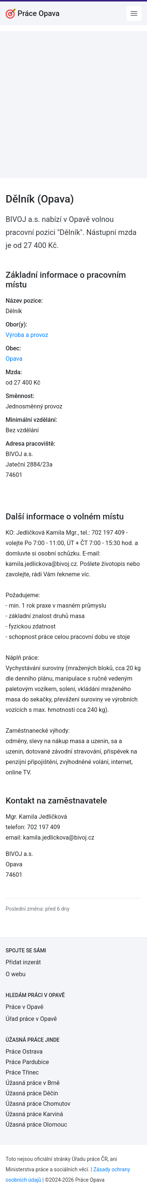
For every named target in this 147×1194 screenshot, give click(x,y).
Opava (14, 358)
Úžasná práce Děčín (32, 1093)
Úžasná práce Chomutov (38, 1103)
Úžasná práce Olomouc (36, 1124)
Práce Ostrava (24, 1051)
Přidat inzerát (23, 962)
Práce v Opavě (24, 1006)
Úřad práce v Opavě (31, 1018)
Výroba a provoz (27, 334)
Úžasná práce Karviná (34, 1114)
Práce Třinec (22, 1072)
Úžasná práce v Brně (33, 1082)
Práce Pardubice (27, 1062)
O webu (15, 974)
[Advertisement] (73, 104)
